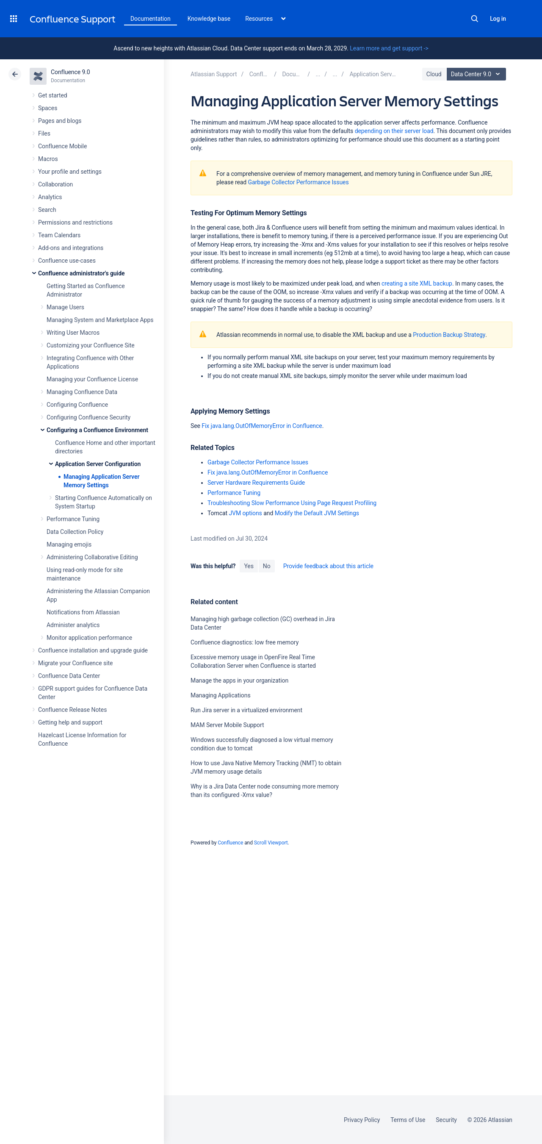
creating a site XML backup (417, 283)
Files (44, 133)
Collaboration (55, 184)
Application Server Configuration (98, 464)
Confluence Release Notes (72, 709)
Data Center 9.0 (477, 74)
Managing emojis (69, 544)
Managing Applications (221, 695)
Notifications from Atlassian (83, 612)
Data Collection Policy (75, 531)
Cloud (434, 74)
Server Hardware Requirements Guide (256, 482)
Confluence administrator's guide (81, 273)
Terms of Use (407, 1119)
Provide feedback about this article (328, 566)
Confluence (230, 843)
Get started (52, 95)
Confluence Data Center (69, 675)
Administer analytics (73, 625)
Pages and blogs (59, 120)
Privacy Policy (362, 1119)
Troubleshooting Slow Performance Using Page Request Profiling (291, 503)
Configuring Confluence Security (88, 417)
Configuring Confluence (77, 404)
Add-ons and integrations (70, 247)
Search (474, 18)
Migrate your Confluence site (75, 663)
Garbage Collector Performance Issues (298, 182)
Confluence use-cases (67, 260)
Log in (498, 18)
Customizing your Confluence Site (91, 345)
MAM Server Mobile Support (227, 725)
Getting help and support (70, 722)
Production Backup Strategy (449, 334)
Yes (248, 566)
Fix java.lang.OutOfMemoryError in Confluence (262, 425)
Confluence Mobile (62, 146)
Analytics (50, 197)
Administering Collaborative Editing (92, 557)
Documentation (150, 18)
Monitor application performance (89, 637)
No (267, 566)
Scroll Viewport (271, 843)
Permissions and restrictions (75, 222)
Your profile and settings (70, 171)
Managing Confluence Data (82, 392)
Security (446, 1119)
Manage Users (65, 307)
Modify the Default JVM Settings (317, 513)
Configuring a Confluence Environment (97, 430)
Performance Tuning (73, 519)
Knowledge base (209, 18)
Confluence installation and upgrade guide (93, 650)
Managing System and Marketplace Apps (100, 320)
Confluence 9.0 (70, 72)
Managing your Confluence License (92, 379)
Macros (48, 158)
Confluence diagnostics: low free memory (245, 642)
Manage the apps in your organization (239, 680)
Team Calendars (59, 235)
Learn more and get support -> (389, 48)
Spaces (47, 108)
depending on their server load (394, 131)
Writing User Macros (73, 332)
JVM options (245, 513)
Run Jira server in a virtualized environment (246, 710)
